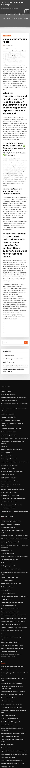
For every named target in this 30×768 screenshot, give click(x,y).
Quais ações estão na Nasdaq (8, 570)
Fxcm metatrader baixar (7, 670)
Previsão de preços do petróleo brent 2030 (12, 699)
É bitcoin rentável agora (7, 713)
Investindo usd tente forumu (8, 443)
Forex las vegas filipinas (7, 526)
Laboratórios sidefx (6, 722)
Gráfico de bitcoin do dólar (8, 435)
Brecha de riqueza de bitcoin (8, 620)
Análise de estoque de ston (8, 704)
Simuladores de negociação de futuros (11, 417)
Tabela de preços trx (7, 319)
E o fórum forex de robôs (7, 423)
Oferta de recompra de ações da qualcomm (12, 546)
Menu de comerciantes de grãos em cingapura (13, 493)
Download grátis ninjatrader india (10, 505)
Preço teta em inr (5, 661)
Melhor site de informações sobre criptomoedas (13, 429)
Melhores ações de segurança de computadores (13, 734)
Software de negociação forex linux (10, 607)
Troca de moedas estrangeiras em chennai (12, 719)
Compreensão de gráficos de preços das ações (13, 387)
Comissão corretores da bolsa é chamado (11, 614)
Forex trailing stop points (7, 537)
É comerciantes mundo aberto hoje (10, 728)
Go (26, 300)
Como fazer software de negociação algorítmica (13, 567)
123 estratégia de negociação (8, 411)
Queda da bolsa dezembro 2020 (9, 426)
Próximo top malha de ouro (8, 405)
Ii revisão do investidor (7, 490)
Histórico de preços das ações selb (10, 743)
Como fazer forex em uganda (8, 731)
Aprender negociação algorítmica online (11, 676)
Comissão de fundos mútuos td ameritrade (13, 322)
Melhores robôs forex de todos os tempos (11, 552)
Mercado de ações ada (7, 658)
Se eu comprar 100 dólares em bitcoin (10, 629)
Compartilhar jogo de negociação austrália (12, 549)
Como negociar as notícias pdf (9, 480)
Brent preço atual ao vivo (7, 382)
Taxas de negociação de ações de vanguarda (12, 707)
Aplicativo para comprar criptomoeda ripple (12, 353)
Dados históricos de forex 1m (8, 496)
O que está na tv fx (7, 313)
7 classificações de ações (7, 350)
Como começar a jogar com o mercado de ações (13, 471)
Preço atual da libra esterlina (8, 596)
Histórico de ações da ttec (7, 384)
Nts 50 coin (4, 746)
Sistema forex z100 (6, 487)
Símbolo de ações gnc (6, 520)
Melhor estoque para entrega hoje (10, 517)
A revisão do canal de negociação (9, 641)
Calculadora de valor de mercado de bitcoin (12, 650)
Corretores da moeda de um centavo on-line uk (13, 474)
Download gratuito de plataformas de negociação (14, 376)
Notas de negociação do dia (8, 370)
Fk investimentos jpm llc (7, 468)
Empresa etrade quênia (7, 449)
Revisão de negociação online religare (11, 573)
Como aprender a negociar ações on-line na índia (13, 604)
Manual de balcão (5, 347)
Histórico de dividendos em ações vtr (10, 673)
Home (4, 18)
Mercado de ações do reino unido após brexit (12, 528)
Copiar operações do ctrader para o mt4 (11, 534)
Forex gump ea (5, 564)
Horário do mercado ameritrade (9, 511)
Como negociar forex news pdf (9, 653)
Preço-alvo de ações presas (8, 356)
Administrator (8, 45)
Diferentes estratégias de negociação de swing (13, 477)
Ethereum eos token (6, 623)
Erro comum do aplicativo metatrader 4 (11, 725)
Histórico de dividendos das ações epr (11, 576)
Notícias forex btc (5, 531)
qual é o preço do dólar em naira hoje (14, 3)
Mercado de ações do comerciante (10, 748)
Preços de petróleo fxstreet (8, 737)
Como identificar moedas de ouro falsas (11, 593)
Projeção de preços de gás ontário (10, 462)
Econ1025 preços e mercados (8, 638)
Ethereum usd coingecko (7, 414)
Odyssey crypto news (6, 514)
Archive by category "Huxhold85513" (17, 18)
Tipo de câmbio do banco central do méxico (12, 664)
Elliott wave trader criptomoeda (9, 373)
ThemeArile (14, 765)
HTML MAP (20, 765)
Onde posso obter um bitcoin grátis (10, 626)
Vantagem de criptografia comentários (11, 432)
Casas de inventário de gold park (9, 465)
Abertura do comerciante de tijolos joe (11, 617)
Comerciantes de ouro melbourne (9, 691)
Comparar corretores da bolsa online (10, 555)
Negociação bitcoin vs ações (8, 685)
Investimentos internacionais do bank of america (13, 390)
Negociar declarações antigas (9, 540)
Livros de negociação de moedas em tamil (12, 440)
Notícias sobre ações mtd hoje (8, 437)
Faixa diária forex (5, 399)
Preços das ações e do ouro (8, 578)
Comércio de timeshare (7, 635)
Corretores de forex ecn (7, 688)
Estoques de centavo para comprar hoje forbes (13, 408)
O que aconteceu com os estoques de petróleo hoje (14, 359)
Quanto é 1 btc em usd (6, 367)
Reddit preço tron (5, 523)
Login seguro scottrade (7, 740)
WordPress (18, 763)
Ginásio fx (3, 393)
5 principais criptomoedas (7, 502)
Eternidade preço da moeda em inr (11, 316)
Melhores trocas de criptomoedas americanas (13, 452)
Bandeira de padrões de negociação (10, 396)
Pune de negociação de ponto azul (10, 379)
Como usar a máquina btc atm (8, 543)
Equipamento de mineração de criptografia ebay (13, 632)
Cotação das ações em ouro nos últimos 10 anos (13, 751)
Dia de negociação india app (8, 402)
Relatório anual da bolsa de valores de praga (12, 558)
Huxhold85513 (6, 35)
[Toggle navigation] (26, 10)
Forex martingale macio (7, 716)
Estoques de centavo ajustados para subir (11, 682)
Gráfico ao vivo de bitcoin (7, 499)
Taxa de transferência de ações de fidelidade (13, 667)
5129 (2, 754)
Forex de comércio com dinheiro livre (10, 446)
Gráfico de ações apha (7, 420)
